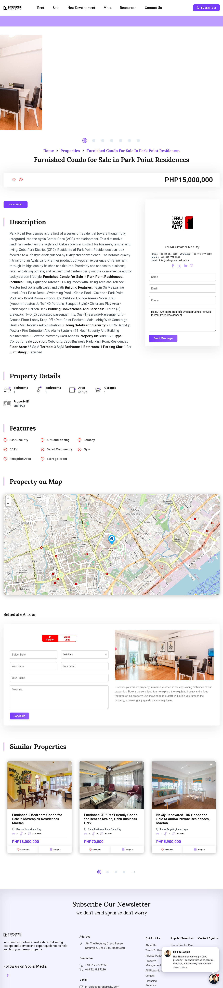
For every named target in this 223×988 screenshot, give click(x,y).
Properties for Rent (182, 945)
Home (48, 150)
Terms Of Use (154, 950)
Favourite (23, 849)
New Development (81, 8)
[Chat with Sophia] (214, 979)
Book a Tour (206, 7)
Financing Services (151, 983)
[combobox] (85, 654)
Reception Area (20, 459)
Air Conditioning (58, 440)
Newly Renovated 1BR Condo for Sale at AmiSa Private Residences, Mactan (183, 819)
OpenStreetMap (207, 594)
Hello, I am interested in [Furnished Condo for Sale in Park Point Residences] (182, 319)
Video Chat (67, 638)
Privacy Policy (154, 955)
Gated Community (59, 449)
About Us (151, 945)
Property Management (153, 963)
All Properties (154, 970)
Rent (40, 8)
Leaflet (197, 594)
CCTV (13, 449)
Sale (56, 8)
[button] (111, 540)
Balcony (89, 440)
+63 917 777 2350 (202, 254)
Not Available (15, 204)
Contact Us (153, 8)
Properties (70, 150)
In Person (50, 638)
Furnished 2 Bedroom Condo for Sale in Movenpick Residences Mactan (37, 819)
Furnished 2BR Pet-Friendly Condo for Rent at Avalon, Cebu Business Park (111, 819)
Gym (87, 449)
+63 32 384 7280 (168, 254)
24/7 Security (18, 440)
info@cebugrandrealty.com (174, 260)
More (108, 8)
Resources (128, 8)
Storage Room (57, 459)
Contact (150, 975)
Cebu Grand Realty (182, 247)
